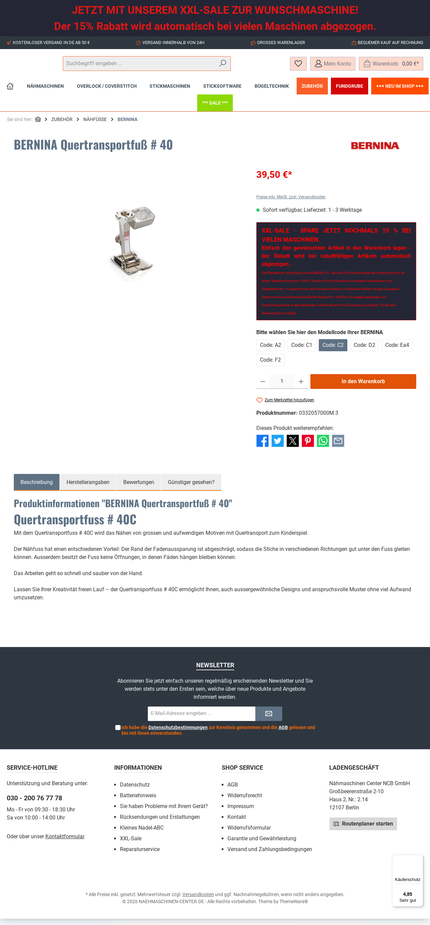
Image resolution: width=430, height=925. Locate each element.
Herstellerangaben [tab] (88, 488)
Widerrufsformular (249, 834)
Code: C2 (333, 351)
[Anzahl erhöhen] (301, 387)
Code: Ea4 (397, 351)
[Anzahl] (282, 387)
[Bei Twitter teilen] (277, 447)
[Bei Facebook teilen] (262, 447)
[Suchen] (265, 66)
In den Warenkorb (363, 388)
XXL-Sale (130, 845)
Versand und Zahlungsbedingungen (269, 855)
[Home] (10, 92)
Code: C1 (301, 351)
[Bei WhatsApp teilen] (323, 447)
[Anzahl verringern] (263, 387)
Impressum (240, 812)
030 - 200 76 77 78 (34, 804)
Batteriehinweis (138, 802)
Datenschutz (135, 791)
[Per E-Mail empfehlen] (338, 447)
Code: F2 (270, 366)
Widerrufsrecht (244, 802)
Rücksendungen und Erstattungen (160, 823)
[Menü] (419, 859)
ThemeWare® (294, 908)
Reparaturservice (140, 855)
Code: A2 (270, 351)
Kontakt (236, 823)
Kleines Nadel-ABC (142, 834)
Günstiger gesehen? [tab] (191, 488)
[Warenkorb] (391, 67)
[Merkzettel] (298, 67)
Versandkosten (198, 900)
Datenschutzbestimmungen (178, 733)
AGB (283, 733)
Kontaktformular (64, 843)
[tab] (36, 488)
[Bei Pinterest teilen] (307, 447)
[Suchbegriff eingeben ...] (214, 66)
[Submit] (268, 720)
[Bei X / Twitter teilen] (292, 447)
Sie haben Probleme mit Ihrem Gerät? (164, 812)
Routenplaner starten (363, 830)
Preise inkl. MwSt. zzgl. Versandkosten (291, 203)
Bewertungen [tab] (138, 488)
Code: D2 (364, 351)
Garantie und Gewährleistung (261, 845)
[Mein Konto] (332, 67)
